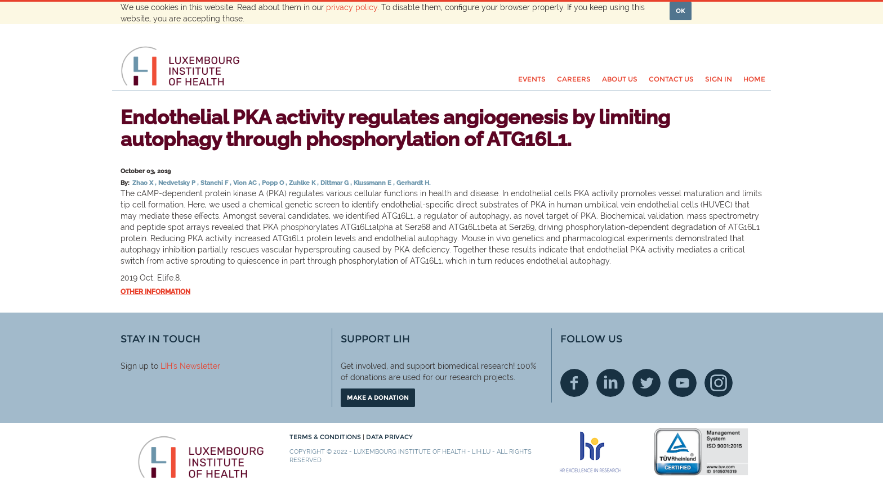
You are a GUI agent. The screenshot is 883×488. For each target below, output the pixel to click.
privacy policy (351, 7)
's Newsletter (196, 366)
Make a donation (378, 397)
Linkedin (610, 383)
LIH (166, 366)
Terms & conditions (326, 437)
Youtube (682, 383)
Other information (155, 292)
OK (680, 11)
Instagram (718, 383)
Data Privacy (389, 437)
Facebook (574, 383)
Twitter (646, 383)
